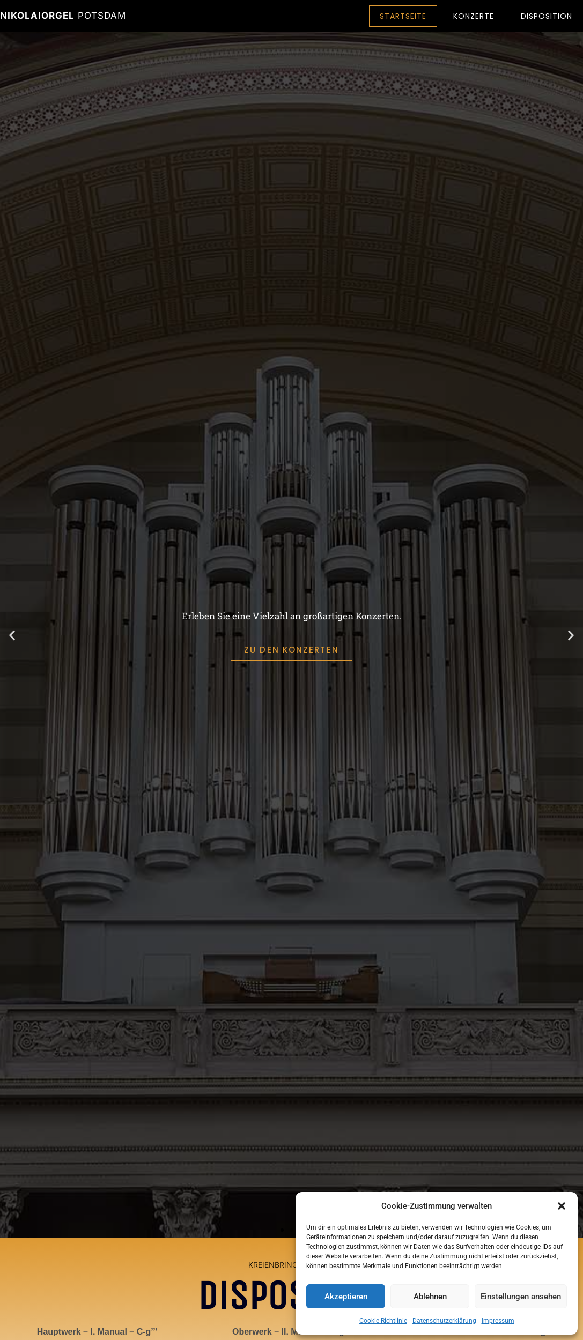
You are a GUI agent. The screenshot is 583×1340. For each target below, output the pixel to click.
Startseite (403, 16)
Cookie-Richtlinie (383, 1320)
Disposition (546, 16)
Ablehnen (430, 1296)
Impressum (498, 1320)
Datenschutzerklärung (444, 1320)
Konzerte (473, 16)
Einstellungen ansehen (521, 1296)
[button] (561, 1206)
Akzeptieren (345, 1296)
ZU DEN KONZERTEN (291, 649)
